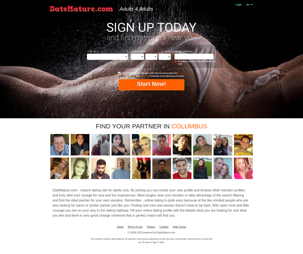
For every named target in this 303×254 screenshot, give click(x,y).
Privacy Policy (131, 76)
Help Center (179, 226)
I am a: (92, 51)
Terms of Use (135, 226)
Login (238, 4)
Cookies (163, 226)
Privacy (151, 226)
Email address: (184, 51)
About (120, 226)
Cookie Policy (144, 76)
